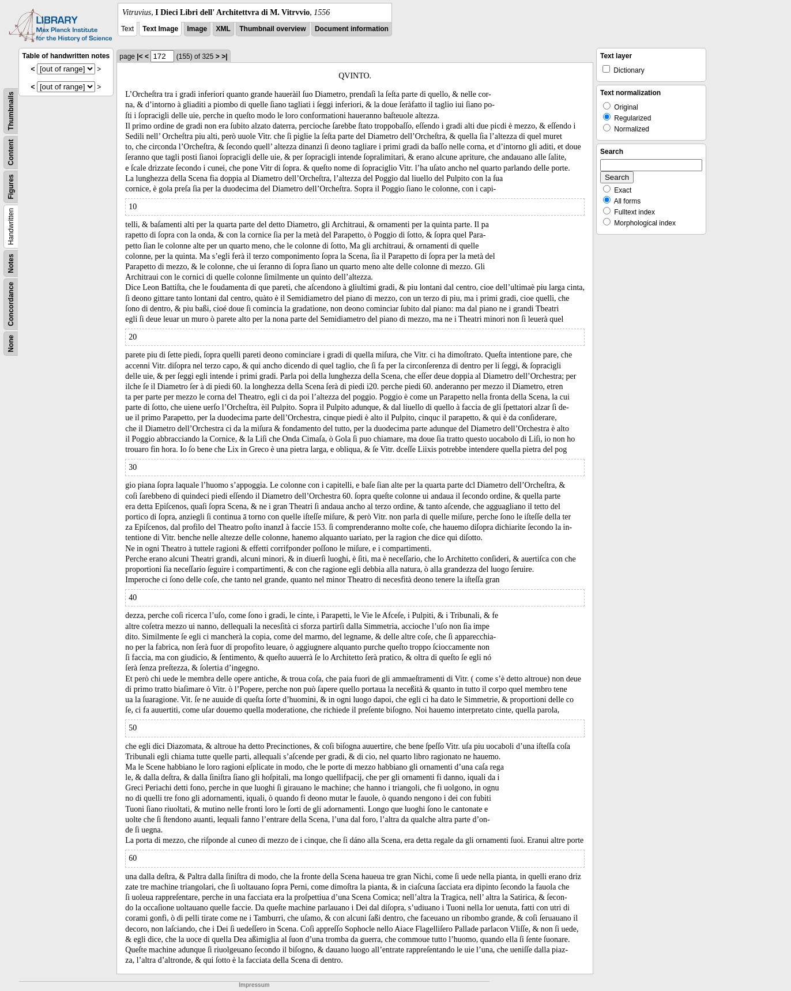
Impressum (254, 985)
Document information (352, 29)
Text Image (160, 29)
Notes (11, 263)
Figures (11, 186)
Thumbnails (11, 111)
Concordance (11, 304)
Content (11, 152)
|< (139, 56)
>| (224, 56)
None (11, 343)
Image (197, 29)
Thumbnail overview (272, 29)
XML (223, 29)
